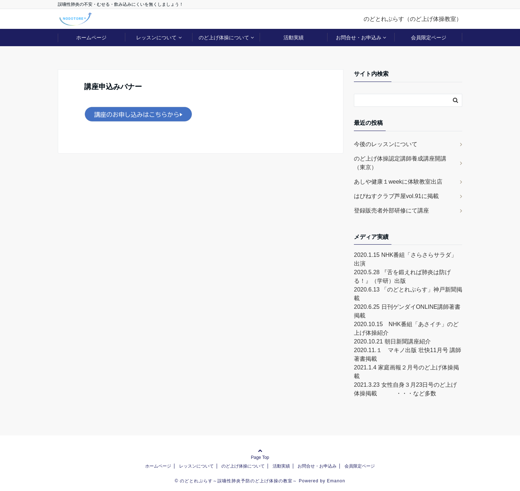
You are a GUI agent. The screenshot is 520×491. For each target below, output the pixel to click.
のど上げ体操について (224, 37)
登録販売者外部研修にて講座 (391, 210)
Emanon (336, 480)
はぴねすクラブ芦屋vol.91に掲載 (396, 196)
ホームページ (91, 37)
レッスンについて (156, 37)
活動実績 (293, 37)
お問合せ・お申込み (358, 37)
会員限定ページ (428, 37)
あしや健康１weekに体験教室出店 (398, 182)
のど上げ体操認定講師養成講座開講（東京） (400, 162)
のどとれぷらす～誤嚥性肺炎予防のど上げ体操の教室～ (238, 480)
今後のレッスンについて (385, 144)
